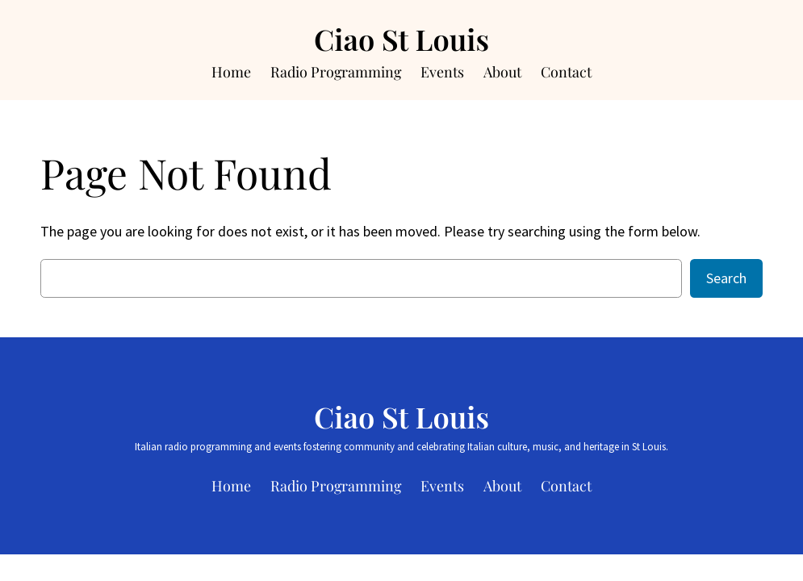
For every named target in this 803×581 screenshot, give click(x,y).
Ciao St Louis (401, 38)
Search (726, 278)
